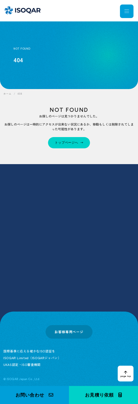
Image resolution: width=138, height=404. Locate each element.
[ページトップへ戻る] (125, 373)
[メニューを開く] (126, 11)
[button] (34, 395)
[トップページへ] (69, 142)
